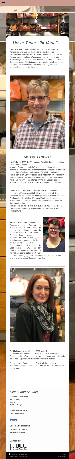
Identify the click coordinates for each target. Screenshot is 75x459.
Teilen (13, 420)
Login (64, 454)
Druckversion (14, 454)
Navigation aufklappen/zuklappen (37, 3)
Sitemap (24, 454)
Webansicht (62, 456)
